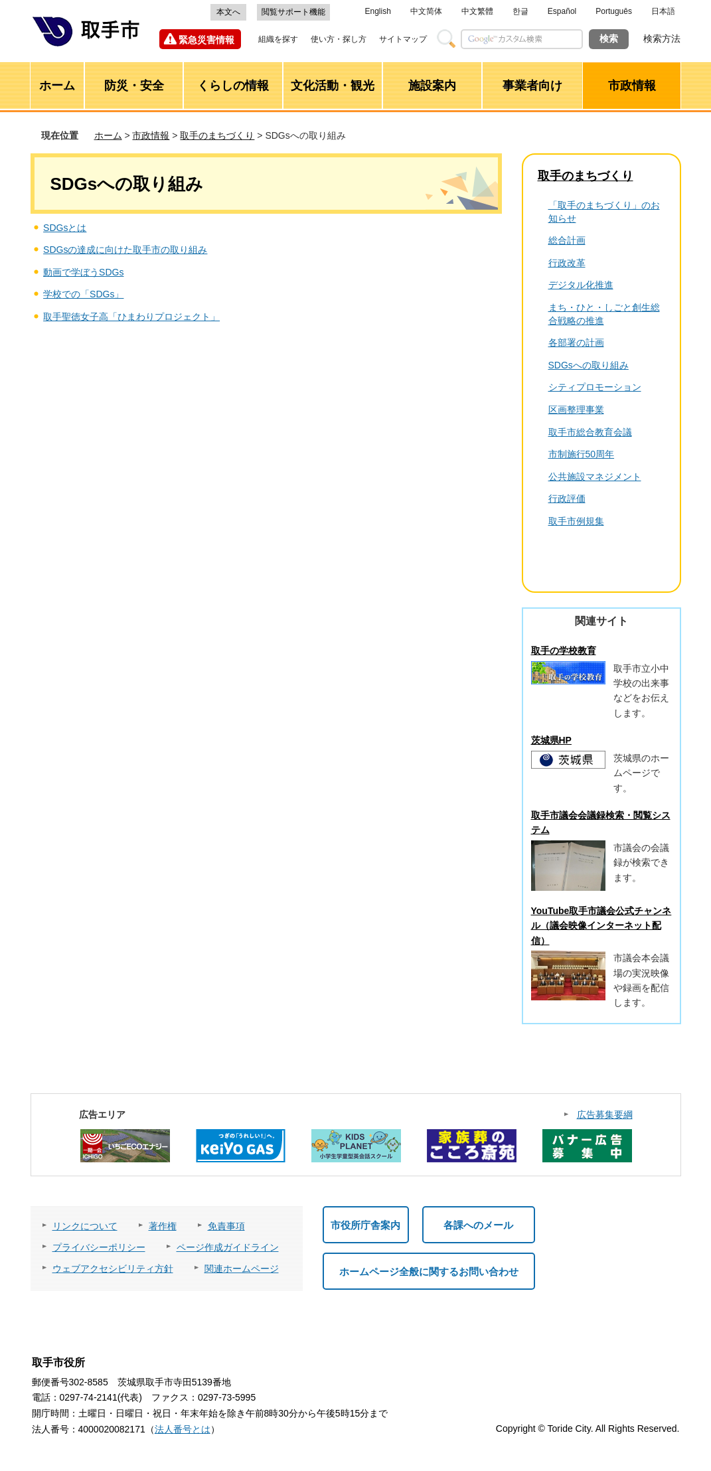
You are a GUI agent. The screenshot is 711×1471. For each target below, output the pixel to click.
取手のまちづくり (217, 135)
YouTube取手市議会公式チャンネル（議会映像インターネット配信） (601, 925)
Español (562, 11)
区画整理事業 (576, 409)
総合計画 (567, 240)
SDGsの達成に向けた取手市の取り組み (125, 249)
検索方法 (661, 38)
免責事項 (226, 1226)
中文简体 (426, 11)
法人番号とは (182, 1429)
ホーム (108, 135)
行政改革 (567, 263)
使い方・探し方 (338, 39)
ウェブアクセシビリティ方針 (112, 1268)
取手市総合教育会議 (590, 432)
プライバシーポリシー (98, 1247)
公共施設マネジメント (594, 476)
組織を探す (278, 39)
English (378, 11)
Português (613, 11)
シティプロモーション (594, 387)
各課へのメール (478, 1225)
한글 (520, 11)
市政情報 (150, 135)
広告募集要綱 (605, 1114)
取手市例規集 (576, 521)
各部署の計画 (576, 342)
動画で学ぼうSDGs (83, 272)
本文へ (228, 12)
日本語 (663, 11)
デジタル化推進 (580, 284)
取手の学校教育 (563, 650)
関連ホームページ (241, 1268)
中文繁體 (477, 11)
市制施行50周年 (581, 454)
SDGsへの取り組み (588, 365)
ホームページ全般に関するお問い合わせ (428, 1271)
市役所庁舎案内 (365, 1225)
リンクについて (85, 1226)
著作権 (163, 1226)
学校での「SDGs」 (83, 294)
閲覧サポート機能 (293, 12)
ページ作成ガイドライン (228, 1247)
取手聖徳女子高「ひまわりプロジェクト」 (131, 316)
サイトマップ (403, 39)
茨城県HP (551, 740)
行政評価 (567, 498)
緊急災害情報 (206, 40)
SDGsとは (64, 227)
